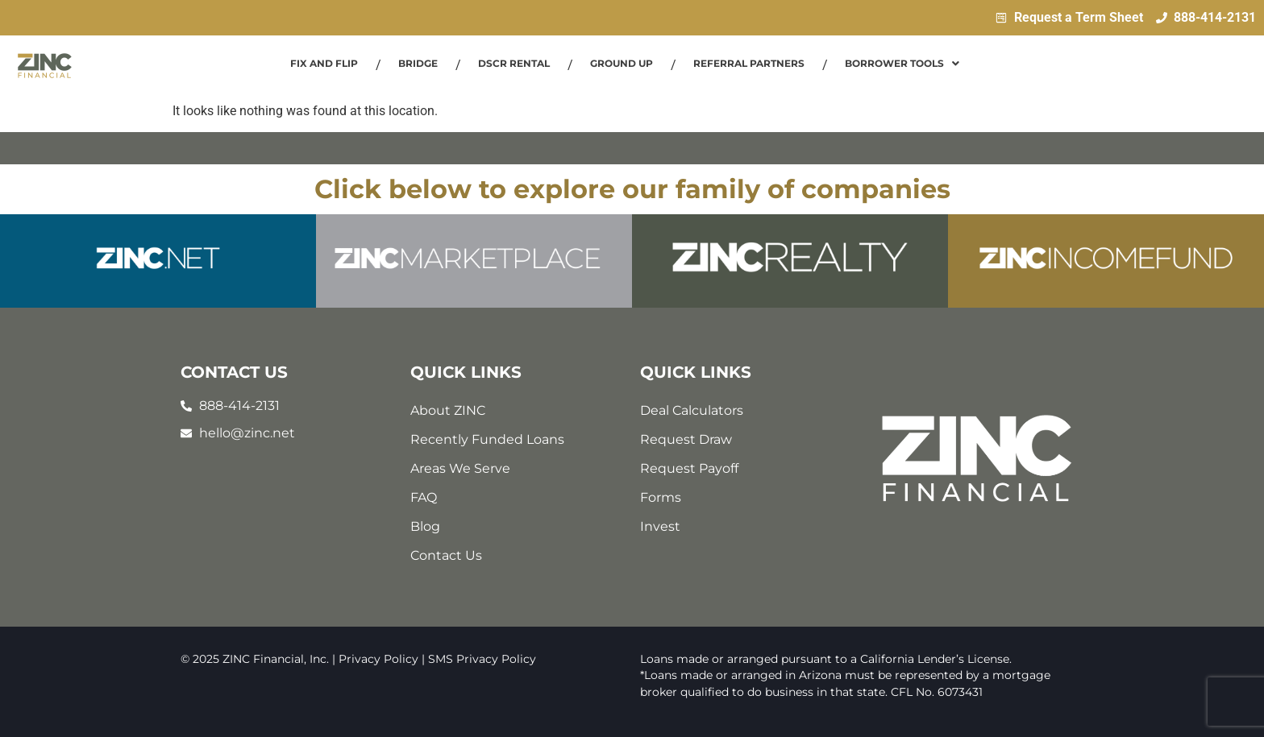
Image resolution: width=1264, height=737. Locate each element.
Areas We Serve (460, 468)
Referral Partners (749, 63)
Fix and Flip (324, 63)
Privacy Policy (378, 659)
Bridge (418, 63)
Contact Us (446, 555)
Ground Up (621, 63)
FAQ (423, 497)
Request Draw (686, 439)
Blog (425, 526)
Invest (660, 526)
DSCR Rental (514, 63)
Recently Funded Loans (487, 439)
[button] (902, 64)
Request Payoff (689, 468)
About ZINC (447, 410)
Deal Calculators (691, 410)
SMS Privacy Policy (482, 659)
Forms (660, 497)
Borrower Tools (902, 63)
